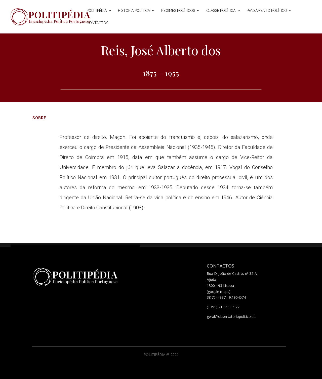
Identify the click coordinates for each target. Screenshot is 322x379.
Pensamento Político (267, 11)
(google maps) (218, 291)
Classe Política (220, 11)
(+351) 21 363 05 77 (223, 307)
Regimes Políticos (178, 11)
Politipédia (97, 11)
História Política (134, 11)
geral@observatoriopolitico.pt (231, 316)
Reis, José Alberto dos (161, 50)
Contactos (97, 23)
